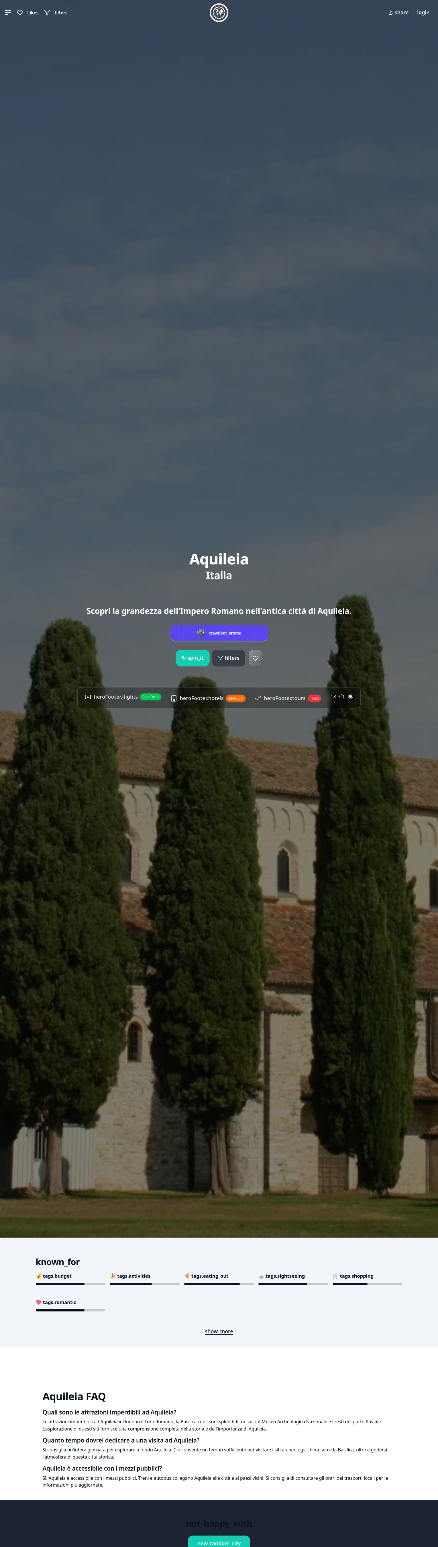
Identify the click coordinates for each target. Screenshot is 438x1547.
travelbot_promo (225, 633)
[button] (8, 12)
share (398, 12)
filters (228, 657)
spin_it (193, 658)
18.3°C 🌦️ (341, 696)
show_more (219, 1331)
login (423, 12)
